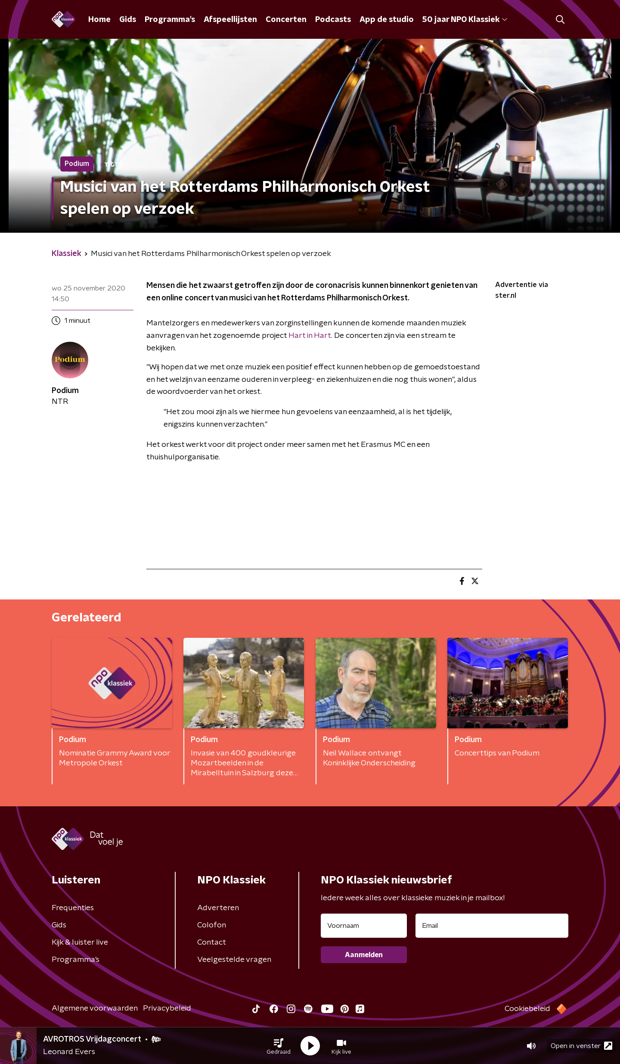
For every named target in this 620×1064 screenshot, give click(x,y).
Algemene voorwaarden (95, 1008)
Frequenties (73, 908)
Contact (211, 942)
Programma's (170, 20)
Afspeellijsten (230, 20)
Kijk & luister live (80, 942)
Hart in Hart (309, 336)
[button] (278, 1046)
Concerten (286, 20)
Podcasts (333, 20)
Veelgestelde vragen (234, 960)
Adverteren (218, 908)
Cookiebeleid (527, 1009)
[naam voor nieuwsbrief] (364, 926)
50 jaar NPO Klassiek (464, 20)
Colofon (211, 925)
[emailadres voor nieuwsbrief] (491, 926)
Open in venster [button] (581, 1046)
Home (99, 20)
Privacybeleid (167, 1008)
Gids (127, 20)
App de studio (387, 20)
